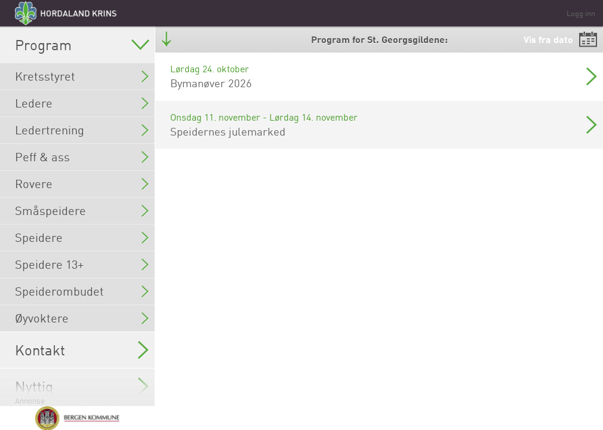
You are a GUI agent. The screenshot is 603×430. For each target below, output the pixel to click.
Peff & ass (82, 156)
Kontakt (82, 350)
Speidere (82, 237)
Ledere (82, 103)
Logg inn (581, 13)
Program (82, 45)
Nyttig (82, 386)
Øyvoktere (82, 318)
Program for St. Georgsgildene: (379, 39)
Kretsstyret (82, 76)
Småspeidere (82, 210)
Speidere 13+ (82, 264)
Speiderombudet (82, 291)
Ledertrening (82, 129)
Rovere (82, 183)
